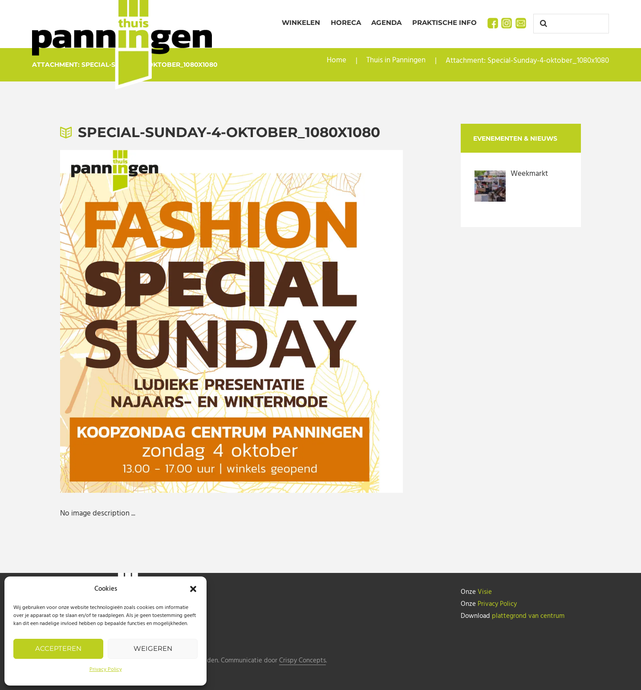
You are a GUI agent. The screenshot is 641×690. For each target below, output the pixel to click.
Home (336, 61)
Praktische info (444, 22)
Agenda (386, 22)
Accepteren (58, 648)
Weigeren (153, 648)
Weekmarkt (529, 174)
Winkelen (301, 22)
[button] (193, 588)
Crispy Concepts (302, 661)
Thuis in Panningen (396, 61)
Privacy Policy (105, 669)
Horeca (346, 22)
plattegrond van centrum (528, 615)
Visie (485, 592)
